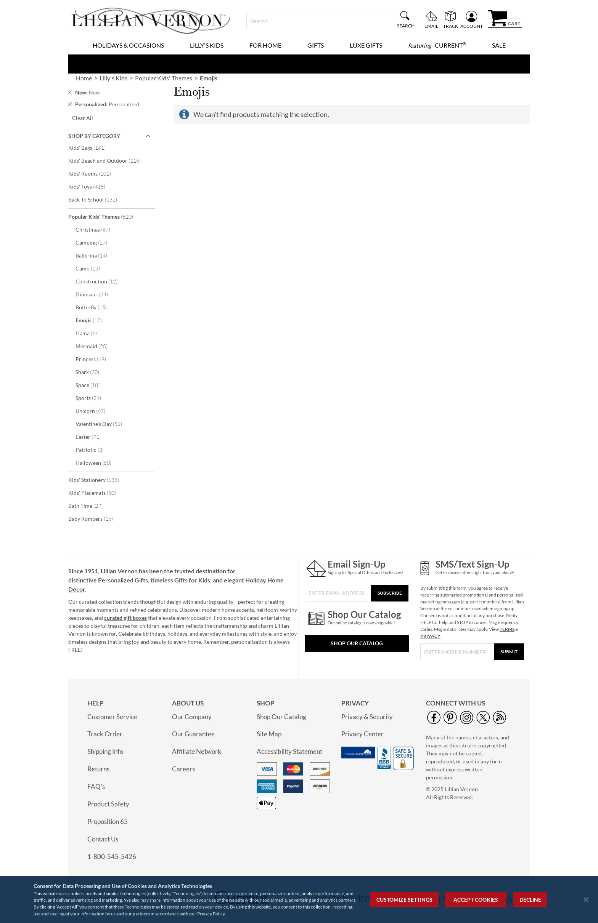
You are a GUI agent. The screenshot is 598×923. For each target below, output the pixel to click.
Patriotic (95, 449)
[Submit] (509, 651)
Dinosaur (97, 294)
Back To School (97, 199)
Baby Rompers (95, 518)
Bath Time (90, 505)
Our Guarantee (193, 734)
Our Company (192, 717)
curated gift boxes (125, 617)
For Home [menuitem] (265, 45)
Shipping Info (105, 751)
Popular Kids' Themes (105, 216)
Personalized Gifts (123, 580)
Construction (102, 281)
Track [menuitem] (450, 26)
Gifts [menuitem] (315, 45)
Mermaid (97, 345)
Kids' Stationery (98, 479)
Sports (93, 397)
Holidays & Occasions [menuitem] (128, 45)
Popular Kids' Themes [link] (163, 78)
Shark (92, 371)
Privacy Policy (211, 914)
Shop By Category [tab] (94, 136)
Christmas (98, 229)
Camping (96, 242)
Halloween (99, 462)
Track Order (104, 734)
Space (93, 384)
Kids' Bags (92, 147)
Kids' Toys (92, 186)
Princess (96, 358)
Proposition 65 (107, 821)
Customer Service (112, 717)
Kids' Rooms (94, 173)
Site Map (269, 734)
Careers (183, 769)
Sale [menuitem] (499, 45)
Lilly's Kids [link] (113, 78)
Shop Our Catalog (357, 643)
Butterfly (96, 307)
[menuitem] (437, 45)
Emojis (94, 320)
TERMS (507, 629)
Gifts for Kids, (193, 580)
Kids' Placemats (97, 492)
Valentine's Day (104, 423)
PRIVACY (430, 636)
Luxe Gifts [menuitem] (366, 45)
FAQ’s (96, 786)
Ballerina (96, 255)
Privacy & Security (367, 717)
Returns (98, 769)
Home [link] (84, 78)
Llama (91, 333)
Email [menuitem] (431, 26)
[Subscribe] (389, 593)
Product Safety (108, 804)
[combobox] (320, 20)
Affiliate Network (196, 751)
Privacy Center (362, 734)
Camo (93, 268)
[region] (299, 899)
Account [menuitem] (471, 26)
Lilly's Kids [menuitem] (206, 45)
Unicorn (96, 410)
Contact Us (102, 839)
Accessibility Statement (289, 751)
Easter (93, 436)
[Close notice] (586, 899)
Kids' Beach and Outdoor (109, 160)
